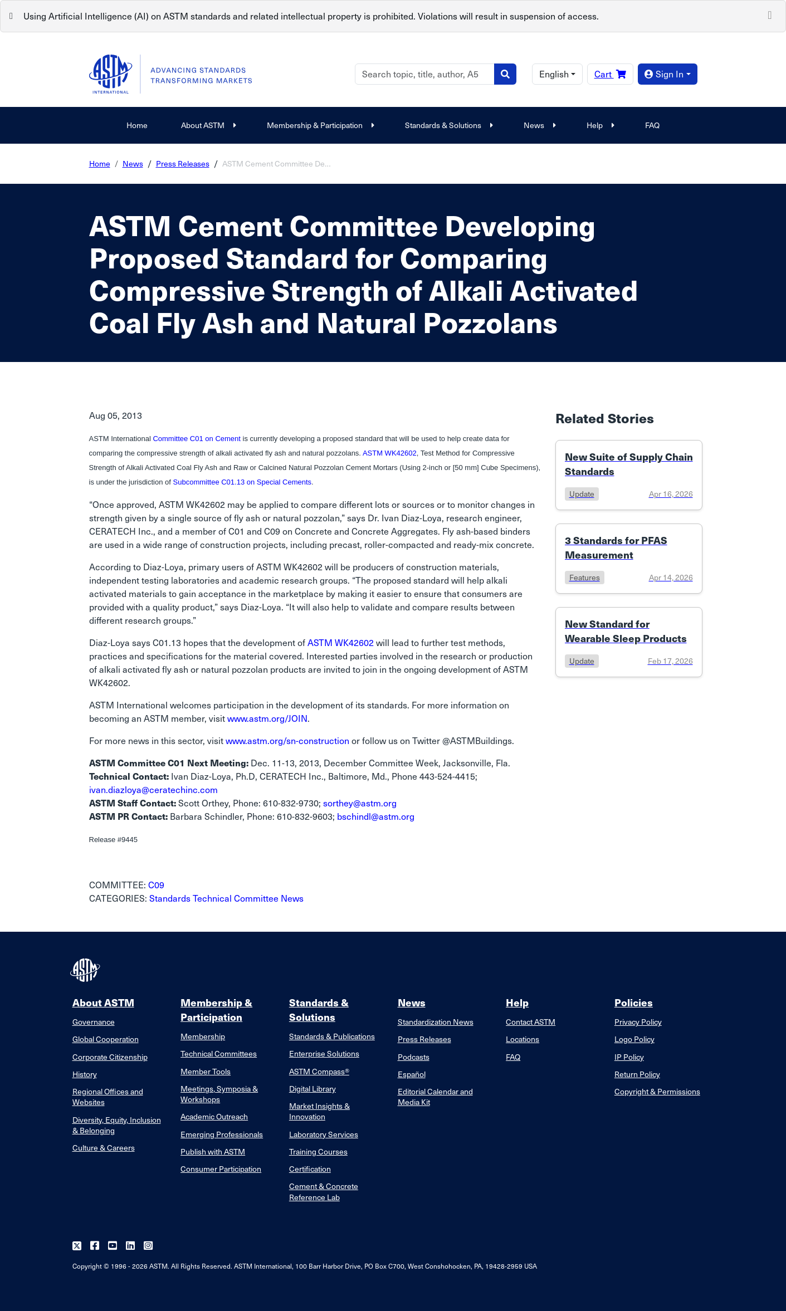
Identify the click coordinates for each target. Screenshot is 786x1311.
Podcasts (413, 1056)
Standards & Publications (332, 1036)
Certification (310, 1168)
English (554, 74)
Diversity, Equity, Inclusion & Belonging (116, 1125)
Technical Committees (218, 1053)
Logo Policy (634, 1039)
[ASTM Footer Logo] (86, 970)
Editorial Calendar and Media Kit (435, 1096)
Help (599, 125)
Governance (93, 1021)
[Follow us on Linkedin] (130, 1246)
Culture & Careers (103, 1147)
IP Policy (629, 1056)
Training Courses (318, 1151)
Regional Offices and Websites (107, 1096)
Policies (633, 1002)
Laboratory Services (323, 1134)
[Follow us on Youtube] (112, 1246)
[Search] (425, 74)
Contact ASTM (530, 1021)
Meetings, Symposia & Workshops (219, 1093)
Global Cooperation (105, 1039)
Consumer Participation (220, 1168)
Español (412, 1074)
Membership (202, 1036)
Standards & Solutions (447, 125)
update (581, 493)
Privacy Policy (638, 1021)
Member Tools (205, 1071)
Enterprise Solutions (324, 1053)
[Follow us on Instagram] (148, 1246)
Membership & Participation (319, 125)
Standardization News (435, 1021)
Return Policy (637, 1074)
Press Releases (182, 163)
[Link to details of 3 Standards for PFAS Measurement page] (628, 559)
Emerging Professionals (221, 1134)
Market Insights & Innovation (319, 1111)
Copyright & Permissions (657, 1091)
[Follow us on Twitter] (76, 1246)
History (84, 1074)
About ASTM (207, 125)
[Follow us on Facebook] (94, 1246)
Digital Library (312, 1088)
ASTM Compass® (319, 1071)
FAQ (652, 125)
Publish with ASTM (212, 1151)
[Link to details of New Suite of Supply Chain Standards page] (628, 475)
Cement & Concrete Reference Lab (323, 1191)
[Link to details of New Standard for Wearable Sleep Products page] (628, 642)
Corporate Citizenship (110, 1056)
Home (137, 125)
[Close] (770, 13)
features (584, 577)
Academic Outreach (214, 1116)
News (538, 125)
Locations (522, 1039)
